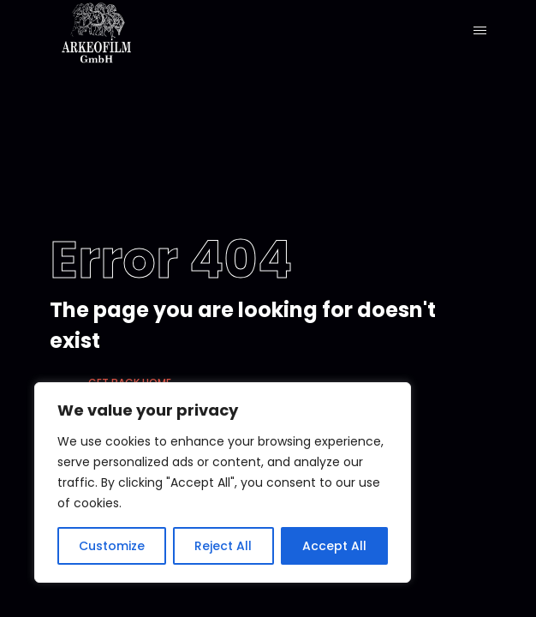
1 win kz (16, 0)
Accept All (334, 545)
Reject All (223, 545)
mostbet (20, 0)
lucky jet (11, 0)
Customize (112, 545)
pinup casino (4, 0)
